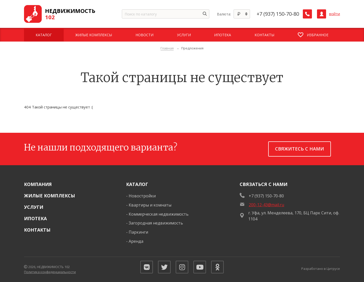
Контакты (37, 230)
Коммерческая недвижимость (159, 214)
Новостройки (142, 196)
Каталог (137, 184)
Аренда (136, 241)
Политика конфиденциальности (50, 272)
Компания (38, 184)
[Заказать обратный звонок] (307, 13)
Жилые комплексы (49, 196)
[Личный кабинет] (321, 13)
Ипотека (35, 218)
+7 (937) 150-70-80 (278, 14)
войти (334, 13)
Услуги (33, 207)
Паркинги (138, 232)
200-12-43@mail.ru (266, 205)
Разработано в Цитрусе (320, 268)
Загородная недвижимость (156, 223)
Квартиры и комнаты (150, 205)
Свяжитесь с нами (299, 149)
